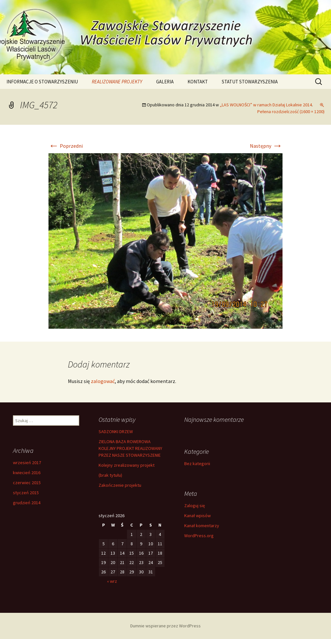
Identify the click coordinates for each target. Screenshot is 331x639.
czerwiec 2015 (27, 482)
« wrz (112, 581)
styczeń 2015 (26, 492)
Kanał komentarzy (201, 525)
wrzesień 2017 (27, 462)
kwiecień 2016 (26, 472)
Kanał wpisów (197, 515)
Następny (266, 146)
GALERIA (165, 82)
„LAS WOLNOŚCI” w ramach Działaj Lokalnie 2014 (266, 105)
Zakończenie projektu (120, 485)
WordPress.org (199, 535)
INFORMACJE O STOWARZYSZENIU (42, 82)
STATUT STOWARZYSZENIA (250, 82)
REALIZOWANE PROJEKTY (117, 82)
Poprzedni (65, 146)
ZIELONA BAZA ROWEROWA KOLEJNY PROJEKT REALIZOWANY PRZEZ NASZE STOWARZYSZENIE (130, 448)
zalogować (103, 381)
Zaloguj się (194, 505)
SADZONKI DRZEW (116, 431)
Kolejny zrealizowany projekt (127, 465)
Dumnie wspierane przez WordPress (165, 626)
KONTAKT (197, 82)
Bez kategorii (197, 463)
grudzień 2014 (26, 503)
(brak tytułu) (110, 475)
